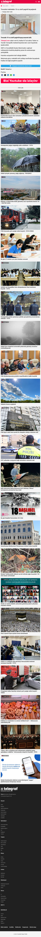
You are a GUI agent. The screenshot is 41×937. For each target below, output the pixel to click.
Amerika (2, 858)
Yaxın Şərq (3, 862)
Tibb (2, 846)
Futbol (2, 901)
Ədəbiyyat (3, 885)
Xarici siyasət (3, 812)
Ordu (2, 804)
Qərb (2, 915)
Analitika (2, 817)
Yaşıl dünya (3, 844)
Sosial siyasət (4, 840)
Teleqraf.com (5, 40)
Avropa (2, 864)
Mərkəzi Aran (3, 917)
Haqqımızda (25, 927)
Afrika (2, 857)
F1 (1, 894)
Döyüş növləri (3, 898)
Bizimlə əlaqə (33, 927)
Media (2, 848)
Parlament (3, 810)
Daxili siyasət (3, 814)
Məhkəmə (3, 873)
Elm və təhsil (3, 842)
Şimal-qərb (3, 919)
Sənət (2, 887)
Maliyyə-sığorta (4, 828)
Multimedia (18, 927)
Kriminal (2, 875)
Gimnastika (3, 896)
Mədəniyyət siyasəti (5, 883)
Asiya (2, 860)
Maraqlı (2, 877)
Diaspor (2, 806)
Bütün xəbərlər (4, 927)
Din (1, 850)
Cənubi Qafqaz (4, 866)
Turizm (2, 834)
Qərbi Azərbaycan (4, 808)
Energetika (3, 826)
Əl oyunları (3, 900)
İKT (1, 830)
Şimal (2, 921)
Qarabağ (2, 815)
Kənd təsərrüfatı (4, 824)
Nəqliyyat (3, 832)
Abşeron (2, 923)
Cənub (2, 913)
